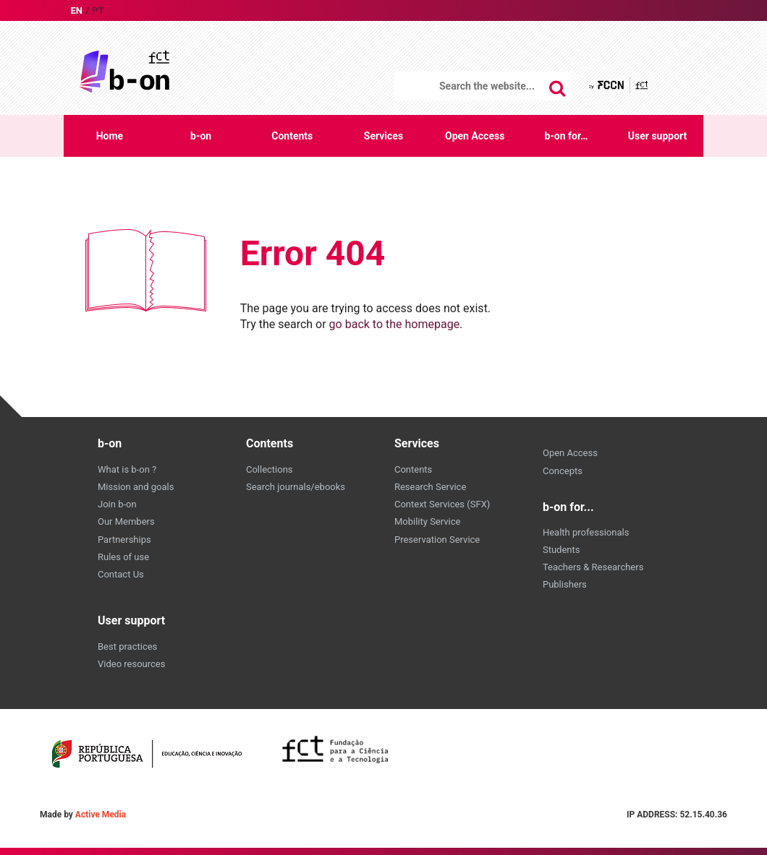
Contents (292, 136)
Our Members (126, 521)
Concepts (562, 470)
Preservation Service (437, 539)
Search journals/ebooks (295, 486)
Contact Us (121, 574)
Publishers (565, 584)
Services (383, 136)
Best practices (127, 646)
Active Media (100, 814)
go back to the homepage (394, 324)
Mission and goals (136, 486)
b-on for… (566, 136)
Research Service (430, 486)
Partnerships (124, 539)
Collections (269, 469)
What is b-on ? (127, 469)
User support (657, 136)
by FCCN (619, 85)
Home (109, 136)
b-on (200, 136)
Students (561, 549)
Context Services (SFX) (442, 504)
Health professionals (586, 532)
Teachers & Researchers (593, 567)
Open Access (474, 136)
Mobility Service (427, 521)
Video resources (131, 663)
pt (97, 10)
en (76, 10)
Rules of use (123, 556)
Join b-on (117, 504)
